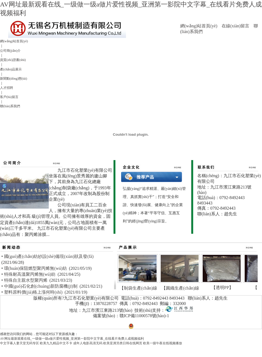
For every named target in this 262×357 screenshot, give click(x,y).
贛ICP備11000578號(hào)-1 (144, 315)
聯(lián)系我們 (10, 106)
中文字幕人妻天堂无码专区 (19, 343)
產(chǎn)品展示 (11, 69)
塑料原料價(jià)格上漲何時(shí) (33, 292)
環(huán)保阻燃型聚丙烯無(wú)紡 (35, 268)
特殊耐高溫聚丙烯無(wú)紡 (30, 274)
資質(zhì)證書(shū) (13, 60)
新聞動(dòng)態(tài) (13, 78)
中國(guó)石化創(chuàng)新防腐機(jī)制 (40, 286)
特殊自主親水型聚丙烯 (25, 280)
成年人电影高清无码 (87, 343)
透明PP (222, 287)
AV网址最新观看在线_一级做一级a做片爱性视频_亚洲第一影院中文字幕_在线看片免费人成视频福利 (72, 338)
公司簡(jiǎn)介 (10, 51)
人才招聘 (6, 88)
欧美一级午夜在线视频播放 (162, 343)
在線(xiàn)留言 (235, 26)
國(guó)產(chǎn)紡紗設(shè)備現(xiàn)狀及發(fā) (49, 256)
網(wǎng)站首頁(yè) (198, 26)
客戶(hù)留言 (9, 97)
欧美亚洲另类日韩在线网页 (122, 343)
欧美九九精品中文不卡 (56, 343)
